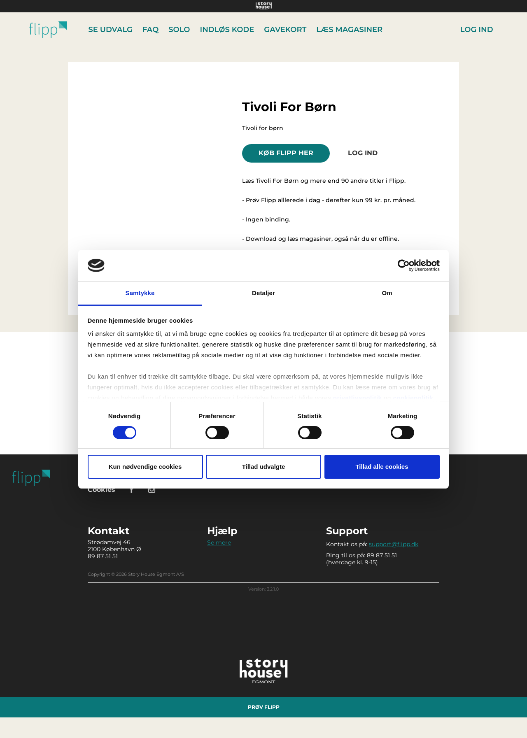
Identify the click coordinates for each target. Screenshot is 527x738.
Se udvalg (111, 29)
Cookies (101, 490)
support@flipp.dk (393, 544)
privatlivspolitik (357, 397)
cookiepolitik (413, 397)
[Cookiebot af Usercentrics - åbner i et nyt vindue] (404, 265)
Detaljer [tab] (263, 292)
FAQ (150, 29)
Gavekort (285, 29)
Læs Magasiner (349, 29)
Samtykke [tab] (140, 292)
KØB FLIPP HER (286, 153)
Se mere (219, 542)
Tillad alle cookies (381, 466)
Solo (179, 29)
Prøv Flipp (264, 707)
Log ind (476, 29)
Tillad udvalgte (263, 466)
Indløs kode (227, 29)
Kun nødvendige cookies (145, 466)
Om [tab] (387, 292)
